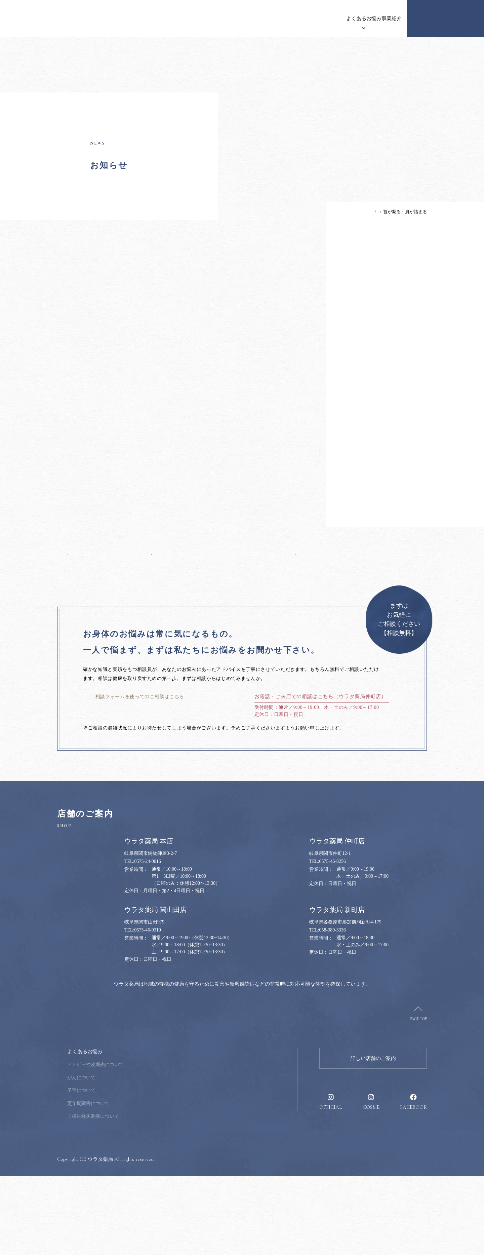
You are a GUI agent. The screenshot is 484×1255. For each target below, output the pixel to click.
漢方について (235, 18)
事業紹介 (316, 18)
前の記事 (80, 607)
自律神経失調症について (138, 1194)
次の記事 (283, 607)
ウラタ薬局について (187, 18)
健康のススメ (351, 18)
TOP (351, 211)
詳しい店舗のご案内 (373, 1137)
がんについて (127, 1156)
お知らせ (144, 18)
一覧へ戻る (181, 607)
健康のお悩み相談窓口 (445, 18)
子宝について (127, 1169)
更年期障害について (134, 1182)
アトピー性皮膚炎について (141, 1143)
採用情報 (386, 18)
